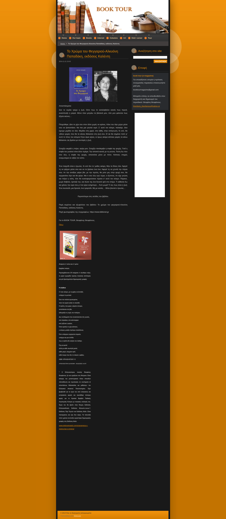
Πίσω (61, 225)
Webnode (77, 516)
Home (62, 44)
